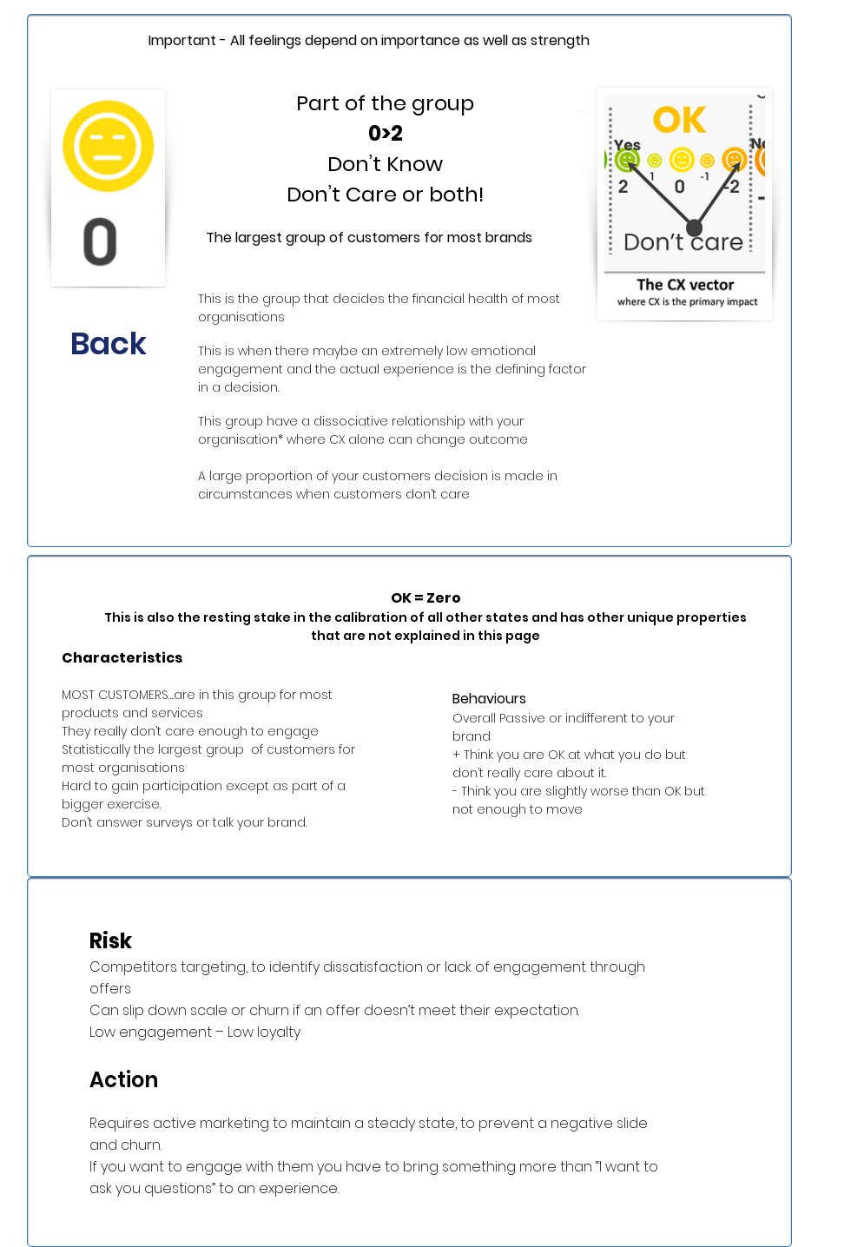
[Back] (108, 344)
